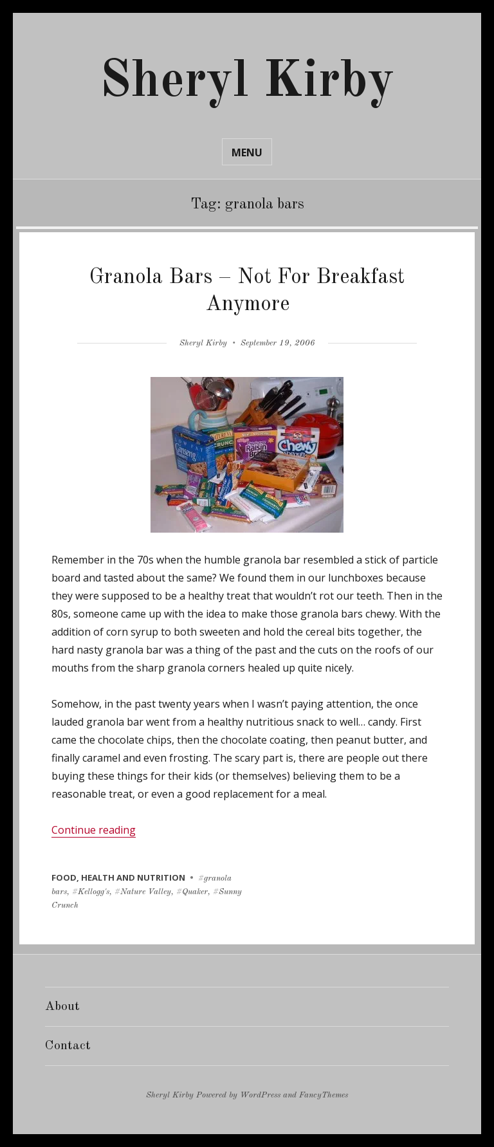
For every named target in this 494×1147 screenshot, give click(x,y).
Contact (68, 1046)
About (62, 1006)
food (64, 877)
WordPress (260, 1095)
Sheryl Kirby (247, 82)
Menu (247, 152)
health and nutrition (133, 877)
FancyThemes (323, 1095)
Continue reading (93, 830)
